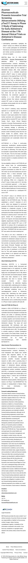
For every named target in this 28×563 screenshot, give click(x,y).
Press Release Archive (16, 547)
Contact (25, 552)
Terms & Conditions (20, 549)
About (7, 547)
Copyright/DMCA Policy (7, 552)
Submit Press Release (8, 549)
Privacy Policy (18, 552)
